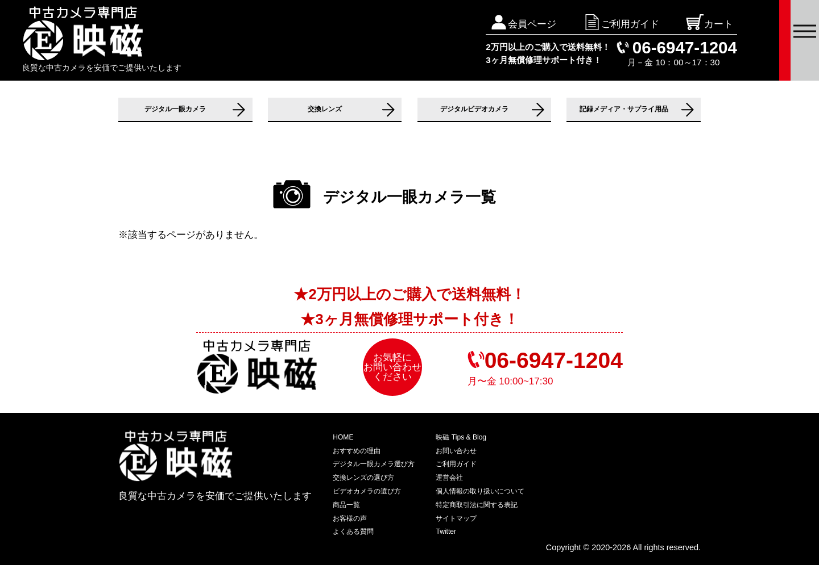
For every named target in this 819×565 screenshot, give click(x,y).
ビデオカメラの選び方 (367, 491)
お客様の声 (350, 518)
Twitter (446, 531)
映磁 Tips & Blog (461, 437)
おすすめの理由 (356, 451)
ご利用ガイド (456, 464)
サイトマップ (456, 518)
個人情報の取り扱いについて (480, 491)
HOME (343, 437)
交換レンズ (325, 109)
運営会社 (449, 478)
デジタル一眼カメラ (175, 109)
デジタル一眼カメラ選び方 (374, 464)
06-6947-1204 (684, 47)
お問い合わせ (456, 451)
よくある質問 (353, 531)
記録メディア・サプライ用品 (624, 109)
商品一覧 (346, 505)
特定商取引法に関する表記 (477, 505)
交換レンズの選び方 (363, 478)
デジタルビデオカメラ (474, 109)
